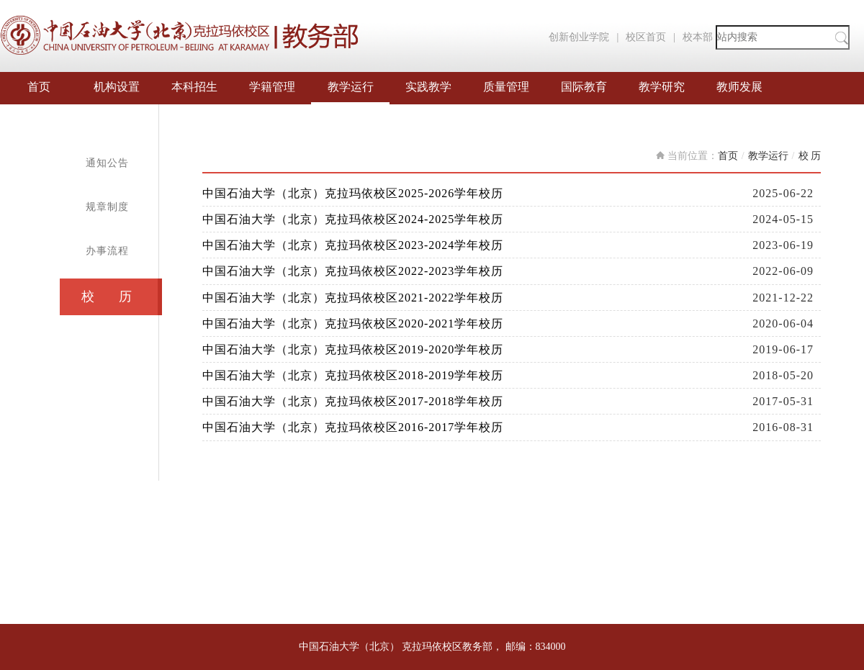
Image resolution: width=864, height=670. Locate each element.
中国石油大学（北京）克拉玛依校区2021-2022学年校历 (352, 297)
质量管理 (506, 87)
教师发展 (739, 87)
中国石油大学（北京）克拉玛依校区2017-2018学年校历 (352, 401)
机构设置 (117, 87)
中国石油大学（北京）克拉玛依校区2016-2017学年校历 (352, 427)
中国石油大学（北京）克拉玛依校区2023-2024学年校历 (352, 245)
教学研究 (662, 87)
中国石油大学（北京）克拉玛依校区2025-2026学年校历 (352, 193)
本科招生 (194, 87)
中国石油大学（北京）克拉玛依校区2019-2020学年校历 (352, 349)
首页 (38, 87)
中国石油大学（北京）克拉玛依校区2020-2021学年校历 (352, 323)
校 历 (106, 296)
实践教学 (428, 87)
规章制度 (107, 207)
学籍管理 (272, 87)
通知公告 (107, 163)
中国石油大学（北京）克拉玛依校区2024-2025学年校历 (352, 219)
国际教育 (584, 87)
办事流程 (107, 250)
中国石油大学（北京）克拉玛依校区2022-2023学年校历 (352, 271)
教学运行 (351, 87)
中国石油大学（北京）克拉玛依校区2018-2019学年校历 (352, 375)
